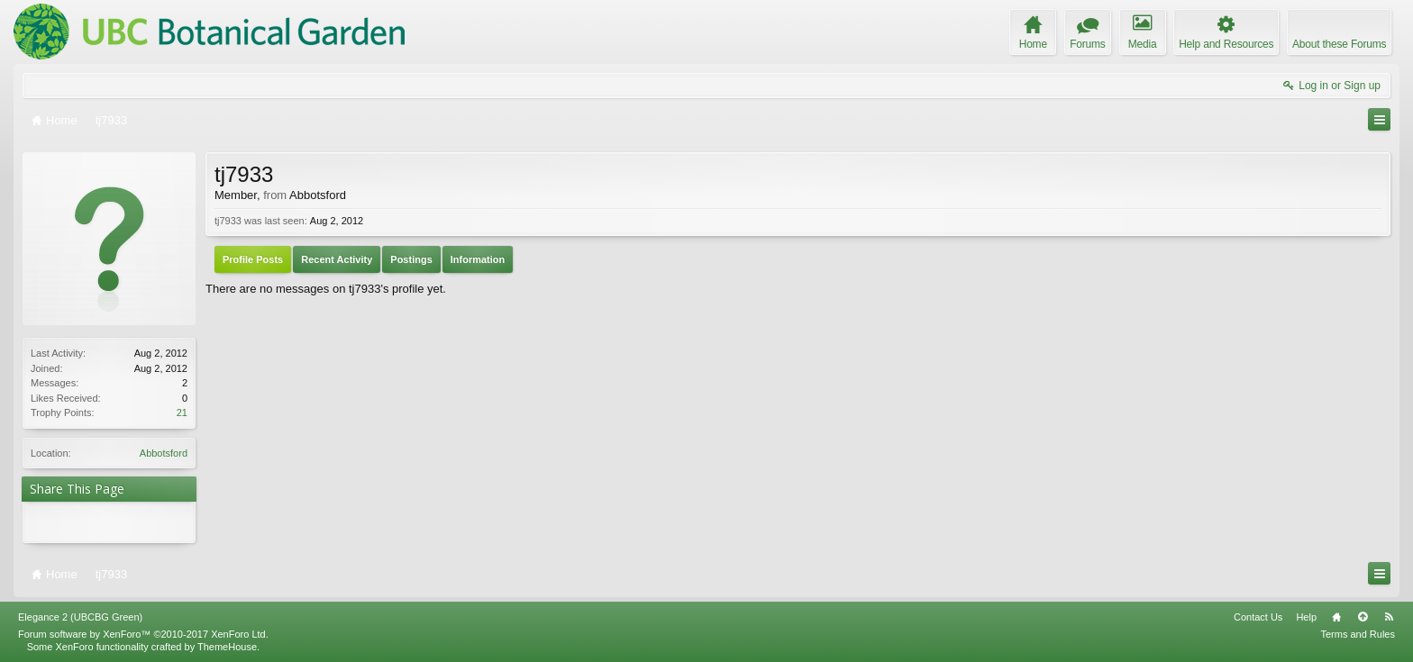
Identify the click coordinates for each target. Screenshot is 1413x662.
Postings (411, 259)
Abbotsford (163, 453)
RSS (1388, 617)
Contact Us (1258, 617)
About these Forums (1339, 44)
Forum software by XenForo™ (143, 634)
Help (1306, 617)
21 (182, 412)
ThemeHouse (227, 646)
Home (1336, 617)
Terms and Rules (1357, 634)
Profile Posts (253, 259)
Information (478, 259)
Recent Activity (336, 259)
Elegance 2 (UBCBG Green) (80, 617)
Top (1362, 617)
